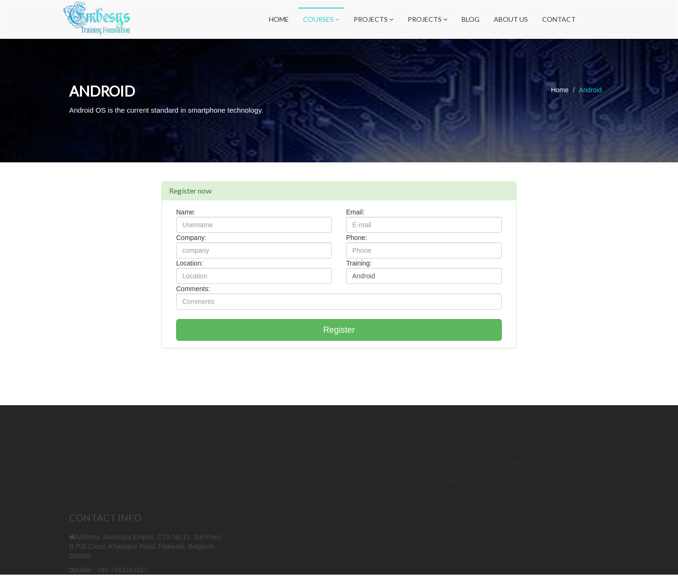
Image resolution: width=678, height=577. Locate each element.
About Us (511, 19)
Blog (471, 19)
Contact (559, 19)
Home (279, 19)
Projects (373, 19)
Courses (321, 19)
